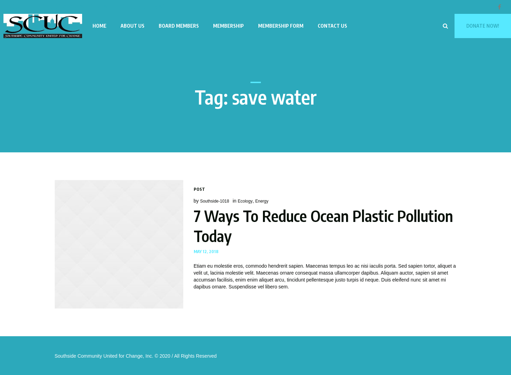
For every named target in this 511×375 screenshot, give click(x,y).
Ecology (245, 201)
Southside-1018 (214, 201)
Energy (261, 201)
